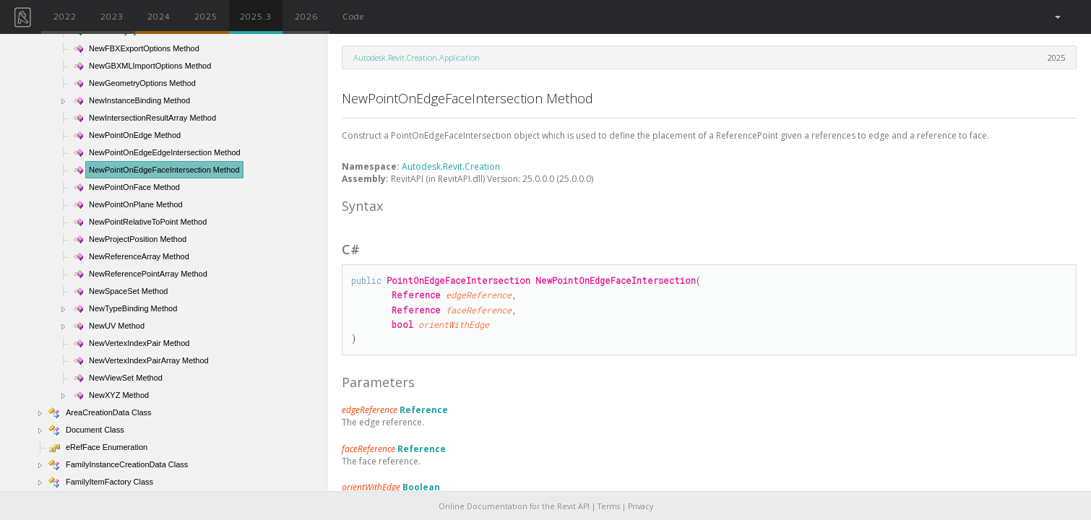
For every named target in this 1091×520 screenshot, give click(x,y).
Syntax (362, 205)
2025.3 (256, 16)
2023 (112, 16)
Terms (609, 506)
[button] (1056, 17)
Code (353, 16)
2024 (159, 16)
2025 (205, 16)
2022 (65, 16)
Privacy (640, 506)
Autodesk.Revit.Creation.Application (416, 57)
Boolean (421, 487)
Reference (424, 410)
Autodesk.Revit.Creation (451, 166)
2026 (306, 16)
